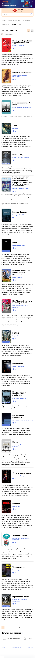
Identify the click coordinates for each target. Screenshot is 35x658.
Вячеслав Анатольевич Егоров (22, 420)
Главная (3, 20)
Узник (14, 125)
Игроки (15, 442)
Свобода (16, 503)
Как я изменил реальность (18, 416)
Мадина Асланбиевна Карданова (19, 600)
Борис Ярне (16, 336)
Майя (14, 242)
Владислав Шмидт (18, 245)
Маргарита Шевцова (19, 398)
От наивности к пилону (22, 473)
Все (20, 24)
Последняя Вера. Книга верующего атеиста (22, 42)
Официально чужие (20, 597)
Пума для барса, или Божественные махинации (21, 272)
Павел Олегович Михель (20, 157)
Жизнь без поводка (20, 535)
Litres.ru (3, 647)
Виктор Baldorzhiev (18, 215)
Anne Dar (15, 128)
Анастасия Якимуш (18, 476)
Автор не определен (13, 638)
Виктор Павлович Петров (20, 188)
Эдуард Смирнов (18, 366)
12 (16, 627)
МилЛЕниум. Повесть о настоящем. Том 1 (22, 302)
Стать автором (16, 647)
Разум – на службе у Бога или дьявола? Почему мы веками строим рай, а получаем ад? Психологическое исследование (22, 181)
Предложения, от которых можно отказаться (19, 393)
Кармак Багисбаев (18, 45)
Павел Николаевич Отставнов (22, 107)
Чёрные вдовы (18, 567)
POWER (15, 333)
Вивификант (17, 363)
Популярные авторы (11, 633)
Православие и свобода (22, 72)
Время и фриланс (19, 212)
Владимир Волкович (19, 570)
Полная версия (8, 34)
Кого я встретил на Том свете (22, 104)
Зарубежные (5, 24)
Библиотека (11, 20)
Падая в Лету (17, 155)
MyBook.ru (30, 647)
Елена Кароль (17, 277)
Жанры (18, 20)
